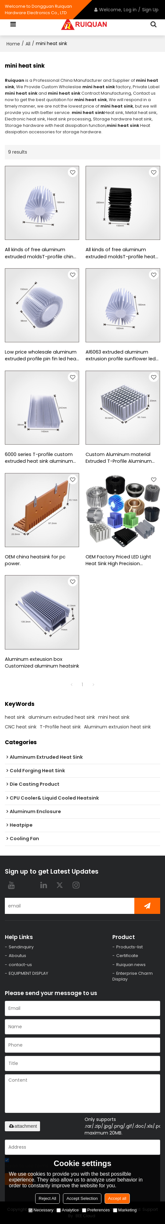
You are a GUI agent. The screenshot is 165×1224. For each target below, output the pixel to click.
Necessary (40, 1210)
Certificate (127, 956)
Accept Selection (82, 1198)
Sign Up (150, 9)
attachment (22, 1126)
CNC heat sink (20, 727)
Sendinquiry (21, 947)
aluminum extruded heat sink (61, 717)
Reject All (47, 1198)
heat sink (15, 717)
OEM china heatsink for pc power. (35, 560)
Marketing (125, 1210)
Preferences (96, 1210)
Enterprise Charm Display (132, 976)
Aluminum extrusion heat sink (117, 727)
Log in (130, 9)
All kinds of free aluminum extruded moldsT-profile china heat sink (41, 253)
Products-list (129, 947)
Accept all (117, 1198)
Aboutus (17, 956)
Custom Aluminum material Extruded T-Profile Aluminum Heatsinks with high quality (119, 458)
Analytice (68, 1210)
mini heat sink (113, 717)
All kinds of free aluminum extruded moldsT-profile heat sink (120, 253)
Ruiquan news (131, 965)
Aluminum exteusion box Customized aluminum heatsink (42, 662)
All (28, 44)
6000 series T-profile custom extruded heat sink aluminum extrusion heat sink (39, 458)
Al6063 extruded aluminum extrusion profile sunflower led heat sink (121, 356)
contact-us (20, 965)
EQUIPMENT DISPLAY (29, 974)
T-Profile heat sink (60, 727)
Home (13, 44)
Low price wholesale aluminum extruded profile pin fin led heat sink (41, 356)
